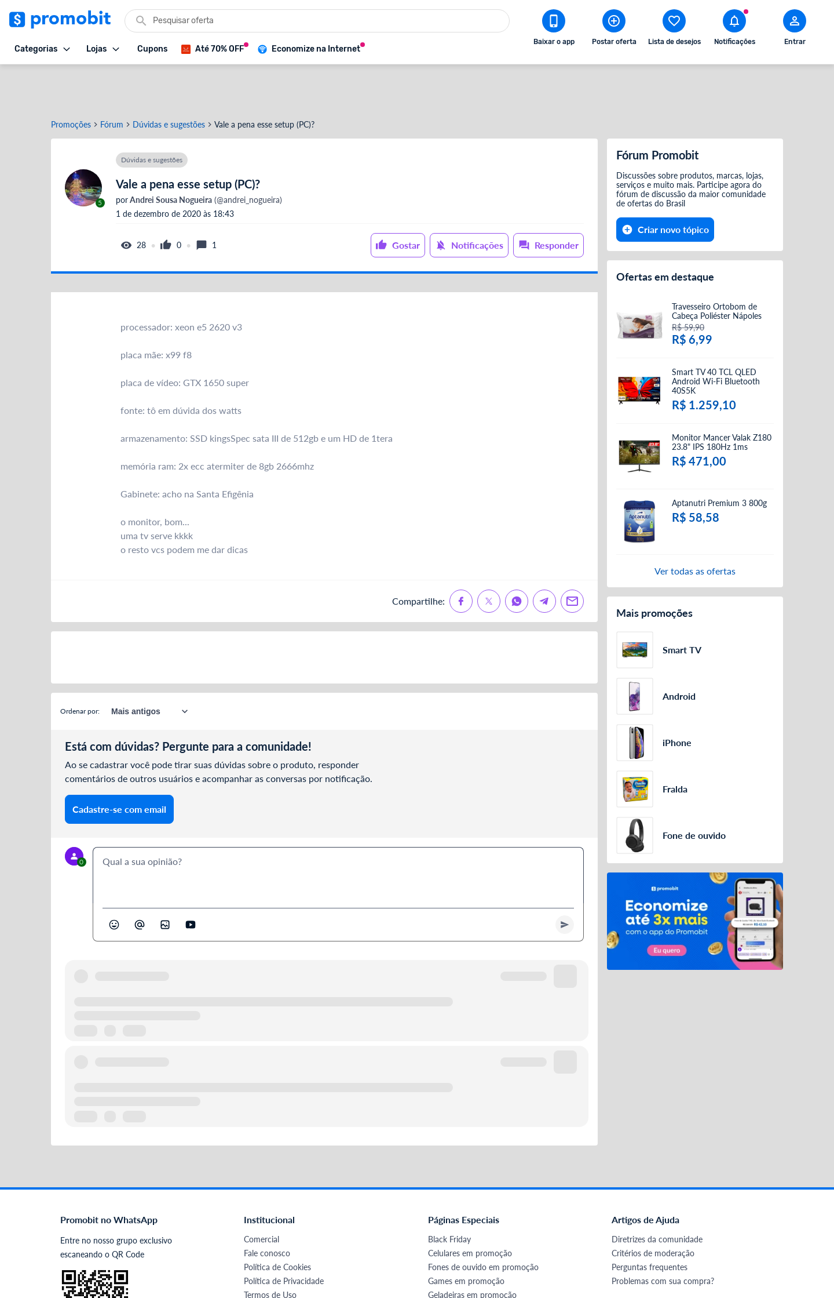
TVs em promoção (460, 1281)
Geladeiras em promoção (472, 1253)
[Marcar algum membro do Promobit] (139, 883)
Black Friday (449, 1197)
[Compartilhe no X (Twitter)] (488, 559)
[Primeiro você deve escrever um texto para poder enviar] (564, 883)
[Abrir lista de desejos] (674, 29)
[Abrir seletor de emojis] (114, 883)
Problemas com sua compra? (663, 1239)
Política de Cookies (277, 1225)
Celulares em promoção (470, 1211)
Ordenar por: (80, 669)
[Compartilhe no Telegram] (544, 559)
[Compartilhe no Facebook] (461, 559)
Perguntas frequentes (649, 1225)
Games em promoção (466, 1239)
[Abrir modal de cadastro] (795, 29)
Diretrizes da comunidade (657, 1197)
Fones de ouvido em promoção (483, 1225)
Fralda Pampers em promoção (481, 1267)
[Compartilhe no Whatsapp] (516, 559)
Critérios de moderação (653, 1211)
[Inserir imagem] (165, 883)
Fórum (111, 83)
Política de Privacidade (284, 1239)
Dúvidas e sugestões (169, 83)
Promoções (71, 83)
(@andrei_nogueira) (205, 158)
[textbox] (338, 833)
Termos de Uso (270, 1253)
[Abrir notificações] (734, 29)
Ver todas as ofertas (695, 529)
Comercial (261, 1197)
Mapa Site (262, 1267)
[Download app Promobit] (554, 29)
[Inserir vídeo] (190, 883)
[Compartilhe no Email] (572, 559)
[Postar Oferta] (614, 29)
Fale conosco (267, 1211)
